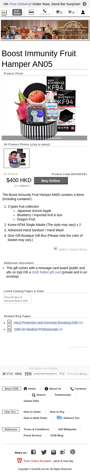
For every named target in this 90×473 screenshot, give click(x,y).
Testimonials (63, 393)
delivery (24, 185)
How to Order (32, 410)
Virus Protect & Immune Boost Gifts (16, 299)
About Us (53, 387)
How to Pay (57, 410)
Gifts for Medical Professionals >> (38, 329)
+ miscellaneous (77, 347)
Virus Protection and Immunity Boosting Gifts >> (48, 323)
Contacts (78, 387)
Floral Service (32, 434)
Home (30, 387)
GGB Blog (57, 434)
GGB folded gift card (46, 272)
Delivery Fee (67, 417)
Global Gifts (31, 400)
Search (39, 393)
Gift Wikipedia (67, 428)
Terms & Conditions (36, 428)
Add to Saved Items (70, 248)
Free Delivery (19, 4)
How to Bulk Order (36, 417)
